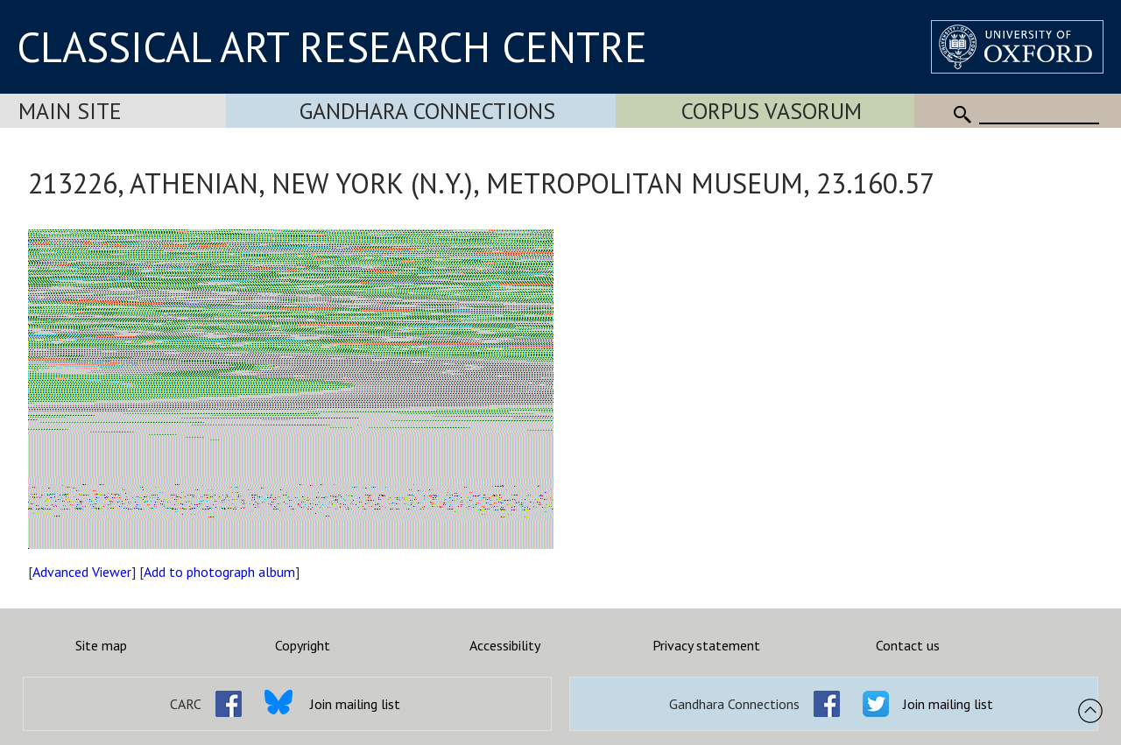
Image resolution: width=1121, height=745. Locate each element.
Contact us (908, 645)
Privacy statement (706, 645)
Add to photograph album (219, 571)
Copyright (302, 645)
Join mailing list (355, 704)
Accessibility (504, 645)
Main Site (70, 110)
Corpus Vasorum (771, 110)
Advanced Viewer (81, 571)
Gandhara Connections (427, 110)
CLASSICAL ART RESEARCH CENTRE (332, 46)
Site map (101, 645)
